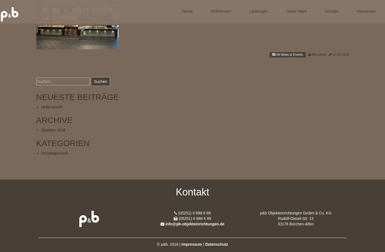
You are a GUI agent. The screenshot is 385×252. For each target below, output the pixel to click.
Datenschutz (216, 244)
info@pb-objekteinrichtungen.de (194, 224)
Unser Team (296, 11)
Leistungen (258, 11)
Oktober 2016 (53, 130)
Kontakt (331, 11)
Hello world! (52, 107)
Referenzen (221, 11)
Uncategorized (54, 153)
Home (187, 11)
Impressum (366, 11)
